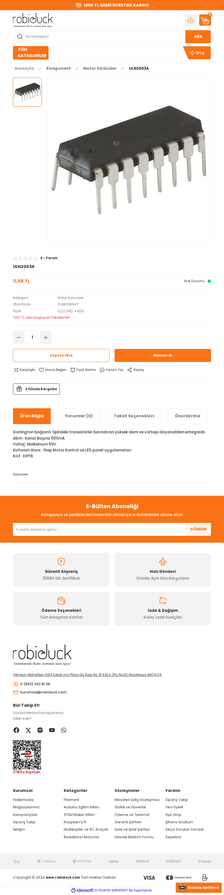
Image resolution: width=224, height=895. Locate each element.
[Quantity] (32, 337)
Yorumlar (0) (79, 416)
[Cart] (205, 20)
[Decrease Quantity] (18, 337)
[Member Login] (191, 20)
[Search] (112, 36)
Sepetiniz (173, 837)
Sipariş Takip (24, 822)
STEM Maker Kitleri (79, 815)
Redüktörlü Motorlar (81, 837)
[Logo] (33, 20)
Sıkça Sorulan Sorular (184, 830)
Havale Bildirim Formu (134, 837)
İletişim (19, 830)
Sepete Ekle (61, 355)
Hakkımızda (23, 800)
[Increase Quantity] (45, 337)
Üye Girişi (173, 815)
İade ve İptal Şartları (132, 830)
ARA (198, 36)
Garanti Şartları (128, 822)
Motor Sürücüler (72, 297)
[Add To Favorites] (54, 370)
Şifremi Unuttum (179, 822)
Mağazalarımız (26, 808)
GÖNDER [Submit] (198, 529)
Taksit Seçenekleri (134, 416)
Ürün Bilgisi (32, 416)
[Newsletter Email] (112, 529)
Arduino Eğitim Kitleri (81, 808)
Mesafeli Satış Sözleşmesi (137, 800)
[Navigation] (31, 53)
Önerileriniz (187, 416)
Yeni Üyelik (174, 808)
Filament (71, 800)
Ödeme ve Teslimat (132, 815)
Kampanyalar (25, 815)
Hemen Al (162, 355)
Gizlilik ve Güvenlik (130, 808)
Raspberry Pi (75, 822)
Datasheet (20, 474)
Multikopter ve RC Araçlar (86, 830)
